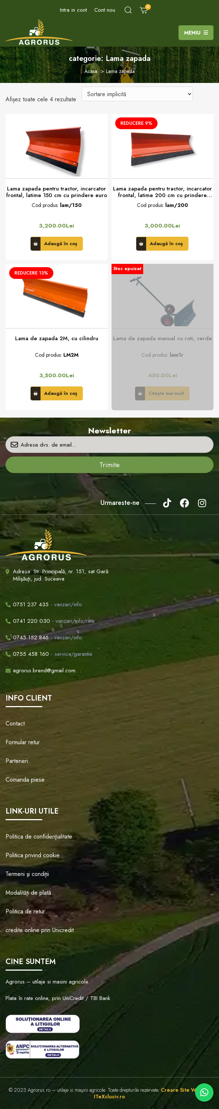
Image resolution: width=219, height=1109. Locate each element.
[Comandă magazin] (137, 94)
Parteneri (17, 761)
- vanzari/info (44, 604)
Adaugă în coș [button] (60, 243)
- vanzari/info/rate (50, 621)
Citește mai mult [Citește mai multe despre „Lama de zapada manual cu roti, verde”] (166, 393)
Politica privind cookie (33, 855)
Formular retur (23, 742)
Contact (15, 723)
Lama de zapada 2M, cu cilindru (56, 338)
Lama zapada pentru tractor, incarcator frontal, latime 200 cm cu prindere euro (162, 192)
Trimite (109, 465)
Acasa (90, 71)
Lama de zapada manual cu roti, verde (162, 338)
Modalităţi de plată (28, 892)
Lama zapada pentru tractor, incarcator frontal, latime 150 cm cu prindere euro (56, 192)
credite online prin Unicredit (40, 930)
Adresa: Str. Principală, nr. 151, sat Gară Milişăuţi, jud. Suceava (60, 575)
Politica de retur (25, 911)
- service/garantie (49, 654)
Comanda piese (25, 779)
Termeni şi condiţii (27, 874)
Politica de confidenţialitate (39, 836)
